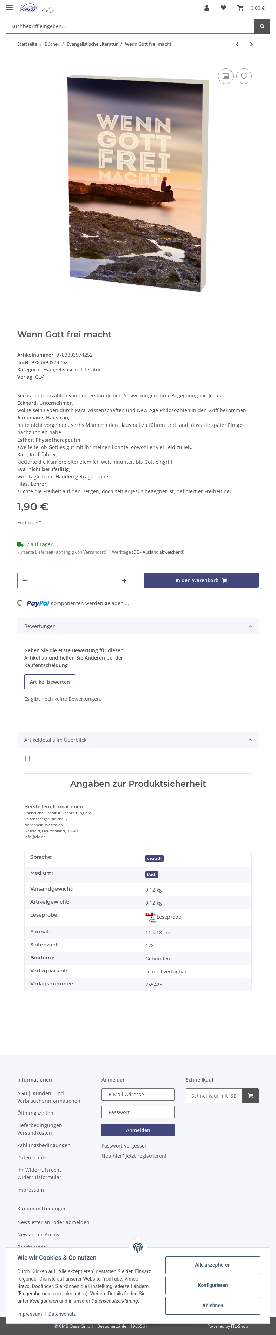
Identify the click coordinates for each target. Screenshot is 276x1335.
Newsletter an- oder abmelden (53, 1222)
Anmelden (138, 1130)
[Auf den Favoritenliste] (244, 76)
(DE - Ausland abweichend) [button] (158, 552)
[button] (207, 8)
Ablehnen (212, 1305)
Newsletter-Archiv (38, 1234)
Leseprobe (163, 916)
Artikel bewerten (50, 682)
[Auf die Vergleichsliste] (226, 76)
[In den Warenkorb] (201, 580)
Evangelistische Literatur (72, 369)
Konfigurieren (213, 1285)
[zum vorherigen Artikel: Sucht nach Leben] (237, 44)
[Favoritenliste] (223, 8)
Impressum (30, 1190)
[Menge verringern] (25, 580)
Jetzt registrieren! (146, 1155)
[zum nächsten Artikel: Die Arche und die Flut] (251, 44)
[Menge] (75, 580)
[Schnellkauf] (214, 1095)
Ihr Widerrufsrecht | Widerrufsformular (41, 1174)
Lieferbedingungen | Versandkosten (41, 1129)
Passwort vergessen (124, 1145)
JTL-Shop (239, 1326)
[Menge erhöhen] (124, 580)
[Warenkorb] (251, 8)
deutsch (154, 858)
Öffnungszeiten (35, 1113)
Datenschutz (32, 1157)
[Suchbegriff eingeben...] (130, 26)
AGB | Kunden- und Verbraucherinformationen (48, 1097)
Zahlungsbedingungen (44, 1145)
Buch (151, 874)
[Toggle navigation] (9, 4)
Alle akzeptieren (212, 1265)
